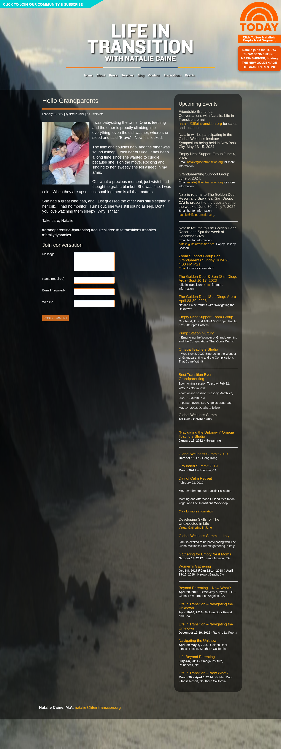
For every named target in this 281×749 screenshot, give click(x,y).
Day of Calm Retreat (195, 478)
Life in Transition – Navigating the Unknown (206, 606)
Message (48, 254)
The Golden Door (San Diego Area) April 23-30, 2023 (207, 299)
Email (182, 268)
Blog (141, 75)
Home (88, 75)
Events (190, 75)
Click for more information (196, 511)
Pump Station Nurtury (196, 333)
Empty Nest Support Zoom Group (206, 317)
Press (113, 75)
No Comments (95, 114)
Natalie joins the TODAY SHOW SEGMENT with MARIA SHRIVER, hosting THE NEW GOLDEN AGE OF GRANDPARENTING (259, 58)
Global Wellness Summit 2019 (203, 454)
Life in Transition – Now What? (204, 673)
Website (47, 302)
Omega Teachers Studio (198, 349)
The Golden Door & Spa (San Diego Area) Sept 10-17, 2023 (208, 279)
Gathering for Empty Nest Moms (205, 554)
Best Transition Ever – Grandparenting (196, 377)
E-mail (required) (53, 290)
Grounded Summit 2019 (198, 466)
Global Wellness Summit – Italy (204, 536)
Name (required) (53, 278)
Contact (153, 75)
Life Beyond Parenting (197, 657)
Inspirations (172, 75)
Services (127, 75)
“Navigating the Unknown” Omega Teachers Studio (206, 434)
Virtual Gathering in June (195, 527)
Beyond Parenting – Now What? (205, 588)
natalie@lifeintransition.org (200, 124)
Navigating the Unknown (198, 641)
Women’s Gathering (195, 566)
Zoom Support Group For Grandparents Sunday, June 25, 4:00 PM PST (204, 260)
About (101, 75)
